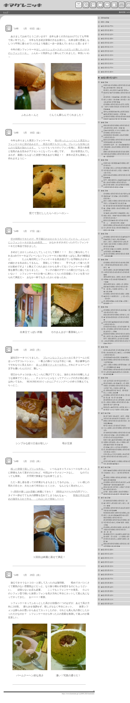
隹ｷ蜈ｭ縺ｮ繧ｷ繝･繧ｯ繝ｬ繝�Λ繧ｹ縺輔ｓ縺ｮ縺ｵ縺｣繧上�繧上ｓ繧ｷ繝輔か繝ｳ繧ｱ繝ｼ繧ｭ (116, 352)
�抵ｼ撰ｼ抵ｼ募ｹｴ (107, 30)
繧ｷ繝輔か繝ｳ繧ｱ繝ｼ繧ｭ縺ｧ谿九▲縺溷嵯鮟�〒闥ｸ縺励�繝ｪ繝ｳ (116, 483)
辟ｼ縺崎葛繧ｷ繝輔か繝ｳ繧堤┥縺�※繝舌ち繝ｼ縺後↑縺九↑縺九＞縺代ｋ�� (116, 503)
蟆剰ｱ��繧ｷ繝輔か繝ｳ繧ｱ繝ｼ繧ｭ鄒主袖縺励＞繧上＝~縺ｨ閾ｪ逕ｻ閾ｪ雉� (116, 473)
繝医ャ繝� (105, 22)
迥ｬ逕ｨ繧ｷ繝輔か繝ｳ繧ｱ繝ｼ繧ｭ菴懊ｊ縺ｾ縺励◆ (116, 255)
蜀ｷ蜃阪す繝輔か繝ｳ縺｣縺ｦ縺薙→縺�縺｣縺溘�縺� (116, 479)
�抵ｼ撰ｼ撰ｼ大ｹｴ (107, 599)
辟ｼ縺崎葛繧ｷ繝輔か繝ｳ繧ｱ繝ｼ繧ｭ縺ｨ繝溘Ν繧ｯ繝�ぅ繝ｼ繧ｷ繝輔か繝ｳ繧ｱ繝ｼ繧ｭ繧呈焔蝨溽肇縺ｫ (116, 435)
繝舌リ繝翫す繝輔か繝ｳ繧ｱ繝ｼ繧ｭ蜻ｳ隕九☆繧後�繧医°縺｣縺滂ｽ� (116, 202)
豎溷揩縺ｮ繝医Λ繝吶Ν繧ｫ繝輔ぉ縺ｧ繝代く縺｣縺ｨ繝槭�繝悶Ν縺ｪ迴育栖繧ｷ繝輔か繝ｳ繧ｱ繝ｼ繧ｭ (116, 515)
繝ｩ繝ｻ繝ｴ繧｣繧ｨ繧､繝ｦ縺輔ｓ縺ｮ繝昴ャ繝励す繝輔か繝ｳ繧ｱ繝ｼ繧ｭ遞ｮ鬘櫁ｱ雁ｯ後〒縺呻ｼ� (116, 402)
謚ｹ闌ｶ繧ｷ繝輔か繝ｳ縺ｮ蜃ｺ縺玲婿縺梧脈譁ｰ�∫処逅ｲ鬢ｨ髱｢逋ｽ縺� (116, 118)
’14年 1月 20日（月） (27, 350)
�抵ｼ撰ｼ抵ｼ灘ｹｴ (107, 39)
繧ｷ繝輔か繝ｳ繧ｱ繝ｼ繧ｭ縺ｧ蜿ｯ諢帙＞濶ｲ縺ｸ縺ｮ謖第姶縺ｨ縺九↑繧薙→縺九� (116, 265)
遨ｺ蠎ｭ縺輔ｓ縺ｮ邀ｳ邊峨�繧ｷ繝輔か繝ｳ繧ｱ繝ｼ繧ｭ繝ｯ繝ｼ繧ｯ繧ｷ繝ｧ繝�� (116, 272)
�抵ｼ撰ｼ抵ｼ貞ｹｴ (107, 43)
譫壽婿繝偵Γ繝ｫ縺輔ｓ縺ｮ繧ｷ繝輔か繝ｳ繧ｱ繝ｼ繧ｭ (116, 136)
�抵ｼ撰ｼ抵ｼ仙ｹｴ (107, 51)
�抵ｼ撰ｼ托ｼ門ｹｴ (107, 68)
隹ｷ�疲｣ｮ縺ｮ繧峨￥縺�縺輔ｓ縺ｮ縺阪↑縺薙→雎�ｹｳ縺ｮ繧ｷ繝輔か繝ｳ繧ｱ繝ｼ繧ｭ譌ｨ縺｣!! (116, 215)
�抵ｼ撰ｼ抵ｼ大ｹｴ (107, 47)
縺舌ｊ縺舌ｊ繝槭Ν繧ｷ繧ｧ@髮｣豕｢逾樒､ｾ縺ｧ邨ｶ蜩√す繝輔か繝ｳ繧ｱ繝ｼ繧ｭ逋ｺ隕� (116, 244)
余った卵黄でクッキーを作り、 (52, 364)
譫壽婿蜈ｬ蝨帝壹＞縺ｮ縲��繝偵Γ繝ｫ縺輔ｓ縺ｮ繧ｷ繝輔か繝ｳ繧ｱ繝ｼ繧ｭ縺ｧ (116, 147)
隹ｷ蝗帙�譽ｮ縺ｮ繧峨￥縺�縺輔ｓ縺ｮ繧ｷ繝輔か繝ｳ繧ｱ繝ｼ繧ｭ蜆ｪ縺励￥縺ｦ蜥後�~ (116, 359)
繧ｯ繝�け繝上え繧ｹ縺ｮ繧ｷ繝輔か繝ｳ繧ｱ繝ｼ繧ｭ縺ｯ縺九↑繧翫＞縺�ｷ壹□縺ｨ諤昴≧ (116, 170)
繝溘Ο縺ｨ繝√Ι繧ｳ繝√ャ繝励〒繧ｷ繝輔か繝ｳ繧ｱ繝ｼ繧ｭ (116, 488)
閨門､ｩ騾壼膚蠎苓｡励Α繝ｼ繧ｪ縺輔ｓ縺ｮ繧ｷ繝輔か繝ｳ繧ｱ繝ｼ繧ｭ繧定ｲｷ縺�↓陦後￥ (116, 341)
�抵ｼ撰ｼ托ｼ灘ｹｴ (107, 550)
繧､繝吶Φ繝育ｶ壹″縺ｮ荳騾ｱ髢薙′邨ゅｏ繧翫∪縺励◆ (116, 392)
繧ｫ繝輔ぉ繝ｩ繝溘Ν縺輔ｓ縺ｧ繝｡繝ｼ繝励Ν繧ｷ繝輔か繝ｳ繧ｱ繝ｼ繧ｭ (116, 528)
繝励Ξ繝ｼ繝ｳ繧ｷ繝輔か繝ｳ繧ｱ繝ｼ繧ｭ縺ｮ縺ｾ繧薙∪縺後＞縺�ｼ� (116, 127)
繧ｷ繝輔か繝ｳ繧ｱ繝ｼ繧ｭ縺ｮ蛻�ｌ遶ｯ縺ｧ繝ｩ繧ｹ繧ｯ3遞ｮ (116, 311)
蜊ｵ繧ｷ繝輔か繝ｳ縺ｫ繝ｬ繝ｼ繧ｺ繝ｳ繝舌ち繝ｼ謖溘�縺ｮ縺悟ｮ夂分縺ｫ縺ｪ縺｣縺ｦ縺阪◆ (116, 372)
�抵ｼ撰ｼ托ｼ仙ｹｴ (107, 562)
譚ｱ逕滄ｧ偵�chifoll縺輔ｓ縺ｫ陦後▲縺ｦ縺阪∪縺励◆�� (116, 250)
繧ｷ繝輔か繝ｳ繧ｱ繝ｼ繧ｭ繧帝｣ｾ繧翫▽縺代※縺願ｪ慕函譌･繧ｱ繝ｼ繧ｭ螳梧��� (116, 106)
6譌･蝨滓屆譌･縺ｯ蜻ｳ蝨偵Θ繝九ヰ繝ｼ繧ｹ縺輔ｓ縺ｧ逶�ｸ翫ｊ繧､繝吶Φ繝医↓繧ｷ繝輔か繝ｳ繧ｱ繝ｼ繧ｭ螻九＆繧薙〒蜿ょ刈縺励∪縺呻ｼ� (116, 384)
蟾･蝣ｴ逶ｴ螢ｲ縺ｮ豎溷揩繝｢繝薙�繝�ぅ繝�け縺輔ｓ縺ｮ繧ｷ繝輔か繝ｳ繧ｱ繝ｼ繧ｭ (116, 208)
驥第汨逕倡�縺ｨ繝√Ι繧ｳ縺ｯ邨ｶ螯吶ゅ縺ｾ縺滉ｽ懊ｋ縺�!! (115, 222)
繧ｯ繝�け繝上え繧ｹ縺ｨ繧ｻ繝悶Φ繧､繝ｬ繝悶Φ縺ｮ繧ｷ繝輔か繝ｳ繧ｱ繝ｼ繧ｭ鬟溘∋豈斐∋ (116, 449)
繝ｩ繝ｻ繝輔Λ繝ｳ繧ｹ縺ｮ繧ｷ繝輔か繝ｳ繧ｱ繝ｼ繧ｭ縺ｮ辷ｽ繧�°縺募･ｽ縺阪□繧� (116, 522)
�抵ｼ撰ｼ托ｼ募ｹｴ (107, 72)
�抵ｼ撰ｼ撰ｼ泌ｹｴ (107, 587)
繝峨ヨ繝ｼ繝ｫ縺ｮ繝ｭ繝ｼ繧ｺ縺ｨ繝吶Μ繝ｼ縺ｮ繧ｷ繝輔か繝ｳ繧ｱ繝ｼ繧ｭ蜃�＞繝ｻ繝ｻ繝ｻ (116, 154)
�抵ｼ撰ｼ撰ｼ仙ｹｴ (107, 604)
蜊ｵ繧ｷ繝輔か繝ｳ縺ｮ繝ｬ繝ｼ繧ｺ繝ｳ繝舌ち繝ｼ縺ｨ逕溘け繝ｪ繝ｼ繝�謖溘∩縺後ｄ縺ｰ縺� (116, 227)
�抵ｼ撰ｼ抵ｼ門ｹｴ (107, 26)
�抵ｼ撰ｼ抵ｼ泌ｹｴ (107, 34)
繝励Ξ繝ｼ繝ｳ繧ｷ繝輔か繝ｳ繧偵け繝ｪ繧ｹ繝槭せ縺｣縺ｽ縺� (116, 545)
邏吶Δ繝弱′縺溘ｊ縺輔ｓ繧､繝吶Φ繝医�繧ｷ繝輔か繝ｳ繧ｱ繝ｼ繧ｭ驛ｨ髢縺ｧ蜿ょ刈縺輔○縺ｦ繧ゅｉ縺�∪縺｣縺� (116, 287)
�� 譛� (104, 82)
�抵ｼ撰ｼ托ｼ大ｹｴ (107, 558)
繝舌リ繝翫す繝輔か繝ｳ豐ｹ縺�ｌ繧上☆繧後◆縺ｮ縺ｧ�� (116, 366)
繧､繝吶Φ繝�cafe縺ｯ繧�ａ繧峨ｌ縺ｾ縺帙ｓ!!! (116, 302)
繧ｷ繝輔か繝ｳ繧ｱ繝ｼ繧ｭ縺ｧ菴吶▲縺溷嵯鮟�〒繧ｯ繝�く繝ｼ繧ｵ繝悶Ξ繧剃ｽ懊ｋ (116, 196)
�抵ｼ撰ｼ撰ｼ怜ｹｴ (107, 574)
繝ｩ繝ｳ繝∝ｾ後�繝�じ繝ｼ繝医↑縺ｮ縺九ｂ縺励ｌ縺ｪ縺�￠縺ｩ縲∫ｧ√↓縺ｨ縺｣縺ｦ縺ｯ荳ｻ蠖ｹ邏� (116, 99)
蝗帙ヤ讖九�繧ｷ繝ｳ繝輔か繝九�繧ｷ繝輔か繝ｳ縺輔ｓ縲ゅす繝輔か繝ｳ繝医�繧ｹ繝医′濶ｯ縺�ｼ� (116, 442)
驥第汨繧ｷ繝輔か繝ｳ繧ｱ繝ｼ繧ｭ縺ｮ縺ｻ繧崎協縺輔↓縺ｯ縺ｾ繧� (116, 141)
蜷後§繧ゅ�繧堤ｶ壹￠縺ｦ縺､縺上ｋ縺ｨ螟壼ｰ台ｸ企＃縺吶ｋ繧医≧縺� (116, 408)
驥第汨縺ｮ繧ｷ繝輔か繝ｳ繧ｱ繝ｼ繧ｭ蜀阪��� (116, 176)
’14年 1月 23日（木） (27, 461)
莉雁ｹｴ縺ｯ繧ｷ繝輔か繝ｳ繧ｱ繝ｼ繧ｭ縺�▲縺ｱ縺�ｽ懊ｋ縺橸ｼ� (116, 86)
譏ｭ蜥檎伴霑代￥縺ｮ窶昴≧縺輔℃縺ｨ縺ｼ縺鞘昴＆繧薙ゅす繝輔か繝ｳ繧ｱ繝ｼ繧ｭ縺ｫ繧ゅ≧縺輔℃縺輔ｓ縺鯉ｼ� (116, 537)
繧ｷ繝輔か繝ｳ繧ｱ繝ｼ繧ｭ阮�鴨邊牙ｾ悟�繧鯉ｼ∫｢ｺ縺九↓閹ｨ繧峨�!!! (116, 238)
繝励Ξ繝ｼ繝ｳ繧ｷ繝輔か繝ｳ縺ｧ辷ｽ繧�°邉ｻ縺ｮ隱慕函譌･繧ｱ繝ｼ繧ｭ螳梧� (116, 317)
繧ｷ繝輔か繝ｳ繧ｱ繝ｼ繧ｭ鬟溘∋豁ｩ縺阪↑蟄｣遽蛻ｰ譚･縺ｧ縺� (116, 396)
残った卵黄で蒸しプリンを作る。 (28, 469)
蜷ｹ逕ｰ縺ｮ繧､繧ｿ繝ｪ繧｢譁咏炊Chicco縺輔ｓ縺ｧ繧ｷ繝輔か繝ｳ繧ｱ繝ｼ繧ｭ (116, 428)
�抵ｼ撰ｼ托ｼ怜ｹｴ (107, 63)
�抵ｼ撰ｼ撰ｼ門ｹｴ (107, 579)
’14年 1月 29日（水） (27, 575)
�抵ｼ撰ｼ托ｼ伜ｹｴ (107, 59)
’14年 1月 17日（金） (27, 231)
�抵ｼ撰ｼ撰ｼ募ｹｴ (107, 583)
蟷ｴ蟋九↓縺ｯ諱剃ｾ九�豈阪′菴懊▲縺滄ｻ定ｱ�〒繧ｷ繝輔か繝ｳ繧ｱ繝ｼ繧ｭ (116, 92)
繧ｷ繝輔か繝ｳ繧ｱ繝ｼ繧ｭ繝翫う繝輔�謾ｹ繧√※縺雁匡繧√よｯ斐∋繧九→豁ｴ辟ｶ (116, 296)
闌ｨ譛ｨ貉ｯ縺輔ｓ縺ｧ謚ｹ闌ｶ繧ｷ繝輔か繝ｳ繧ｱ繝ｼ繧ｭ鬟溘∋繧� (116, 186)
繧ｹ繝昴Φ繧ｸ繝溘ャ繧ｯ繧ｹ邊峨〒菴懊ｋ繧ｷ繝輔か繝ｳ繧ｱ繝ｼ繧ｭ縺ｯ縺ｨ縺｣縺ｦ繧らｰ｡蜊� (116, 329)
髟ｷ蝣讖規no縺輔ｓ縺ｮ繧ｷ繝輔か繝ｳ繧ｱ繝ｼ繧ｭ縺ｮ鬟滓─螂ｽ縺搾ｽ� (116, 493)
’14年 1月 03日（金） (27, 28)
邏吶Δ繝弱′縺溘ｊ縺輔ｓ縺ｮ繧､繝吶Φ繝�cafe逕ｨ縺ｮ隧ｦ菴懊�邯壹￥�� (116, 279)
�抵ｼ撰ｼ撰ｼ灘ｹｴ (107, 591)
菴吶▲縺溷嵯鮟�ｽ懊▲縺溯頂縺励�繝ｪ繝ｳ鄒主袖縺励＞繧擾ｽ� (116, 113)
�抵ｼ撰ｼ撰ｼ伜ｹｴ (107, 570)
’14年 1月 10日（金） (27, 132)
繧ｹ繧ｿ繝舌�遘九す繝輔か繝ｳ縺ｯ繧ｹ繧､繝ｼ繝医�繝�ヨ (116, 462)
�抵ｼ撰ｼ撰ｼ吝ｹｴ (107, 566)
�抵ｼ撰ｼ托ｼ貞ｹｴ (107, 554)
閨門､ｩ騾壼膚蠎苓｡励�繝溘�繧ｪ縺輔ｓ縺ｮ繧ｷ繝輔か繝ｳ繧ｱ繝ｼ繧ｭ (116, 181)
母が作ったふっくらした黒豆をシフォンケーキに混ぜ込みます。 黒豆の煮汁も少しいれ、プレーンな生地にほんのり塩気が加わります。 (48, 144)
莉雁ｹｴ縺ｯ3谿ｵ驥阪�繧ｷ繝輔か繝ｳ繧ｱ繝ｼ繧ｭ (116, 164)
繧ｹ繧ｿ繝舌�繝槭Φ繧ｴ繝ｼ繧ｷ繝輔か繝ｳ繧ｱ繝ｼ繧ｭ (116, 323)
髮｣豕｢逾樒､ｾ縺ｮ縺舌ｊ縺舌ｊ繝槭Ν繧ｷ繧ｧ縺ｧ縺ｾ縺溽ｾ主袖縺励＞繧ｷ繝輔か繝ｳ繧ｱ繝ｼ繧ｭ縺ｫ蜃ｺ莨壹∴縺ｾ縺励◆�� (116, 419)
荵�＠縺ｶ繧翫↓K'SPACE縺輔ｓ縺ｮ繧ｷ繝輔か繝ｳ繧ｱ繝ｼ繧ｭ (116, 132)
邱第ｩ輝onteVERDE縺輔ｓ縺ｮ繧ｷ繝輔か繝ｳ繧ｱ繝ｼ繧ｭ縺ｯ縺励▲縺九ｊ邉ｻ (116, 456)
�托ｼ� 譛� (105, 413)
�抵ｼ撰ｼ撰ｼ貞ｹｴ (107, 595)
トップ (5, 12)
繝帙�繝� (105, 18)
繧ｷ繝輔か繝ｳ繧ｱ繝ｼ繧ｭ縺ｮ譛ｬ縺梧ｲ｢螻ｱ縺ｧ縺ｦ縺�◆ (116, 509)
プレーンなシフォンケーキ (57, 357)
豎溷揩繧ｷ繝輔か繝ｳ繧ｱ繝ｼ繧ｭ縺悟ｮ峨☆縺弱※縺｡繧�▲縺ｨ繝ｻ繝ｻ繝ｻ (116, 335)
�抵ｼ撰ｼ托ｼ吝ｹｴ (107, 55)
